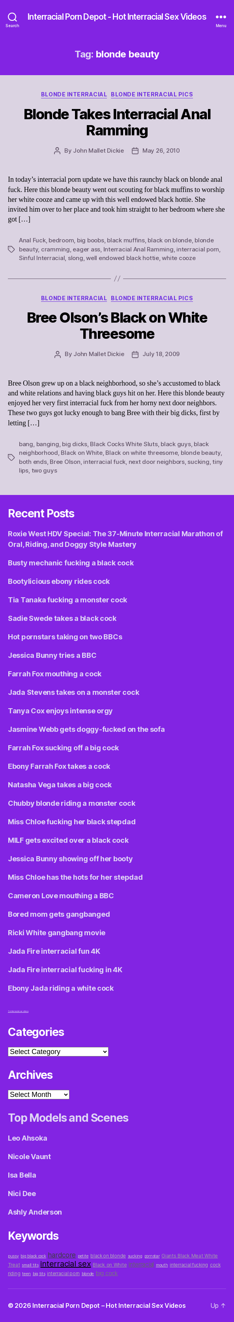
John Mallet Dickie (98, 150)
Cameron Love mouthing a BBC (61, 896)
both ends (33, 461)
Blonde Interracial (74, 94)
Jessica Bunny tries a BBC (52, 655)
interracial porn (197, 249)
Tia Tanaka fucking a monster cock (67, 600)
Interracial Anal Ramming (138, 249)
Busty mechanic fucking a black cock (71, 563)
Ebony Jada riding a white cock (61, 988)
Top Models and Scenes (68, 1117)
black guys (176, 444)
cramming (55, 249)
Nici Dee (22, 1193)
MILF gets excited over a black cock (68, 840)
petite (83, 1256)
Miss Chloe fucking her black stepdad (71, 822)
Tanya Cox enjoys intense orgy (60, 711)
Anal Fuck (32, 240)
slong (75, 258)
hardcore (62, 1255)
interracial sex (65, 1263)
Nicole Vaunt (29, 1156)
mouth (162, 1265)
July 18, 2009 (161, 354)
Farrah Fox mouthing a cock (54, 674)
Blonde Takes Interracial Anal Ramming (117, 122)
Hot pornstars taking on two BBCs (65, 637)
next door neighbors (157, 461)
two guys (44, 470)
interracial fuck (104, 461)
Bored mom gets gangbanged (59, 914)
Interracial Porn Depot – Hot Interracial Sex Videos (108, 1305)
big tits (39, 1273)
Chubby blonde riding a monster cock (71, 803)
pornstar (152, 1256)
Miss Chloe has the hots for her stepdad (75, 877)
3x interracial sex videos (18, 1011)
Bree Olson (65, 461)
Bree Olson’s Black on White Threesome (117, 325)
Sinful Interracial (42, 258)
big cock (107, 1273)
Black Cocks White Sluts (123, 444)
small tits (30, 1265)
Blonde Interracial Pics (152, 94)
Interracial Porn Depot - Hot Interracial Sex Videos (117, 17)
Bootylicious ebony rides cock (59, 581)
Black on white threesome (141, 452)
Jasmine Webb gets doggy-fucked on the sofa (86, 729)
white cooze (178, 258)
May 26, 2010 (161, 150)
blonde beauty (201, 452)
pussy (13, 1256)
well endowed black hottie (122, 258)
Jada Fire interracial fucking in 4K (65, 970)
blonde (88, 1273)
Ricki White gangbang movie (56, 933)
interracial (141, 1264)
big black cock (33, 1256)
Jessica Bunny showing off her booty (70, 859)
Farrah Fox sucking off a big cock (63, 748)
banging (47, 444)
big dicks (74, 444)
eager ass (86, 249)
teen (26, 1273)
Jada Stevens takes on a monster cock (73, 692)
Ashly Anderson (35, 1212)
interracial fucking (189, 1265)
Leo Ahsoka (27, 1138)
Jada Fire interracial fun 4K (54, 951)
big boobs (90, 240)
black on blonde (169, 240)
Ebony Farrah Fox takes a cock (59, 766)
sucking (198, 461)
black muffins (126, 240)
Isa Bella (22, 1175)
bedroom (61, 240)
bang (26, 444)
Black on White (81, 452)
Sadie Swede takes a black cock (62, 618)
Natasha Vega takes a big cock (60, 785)
